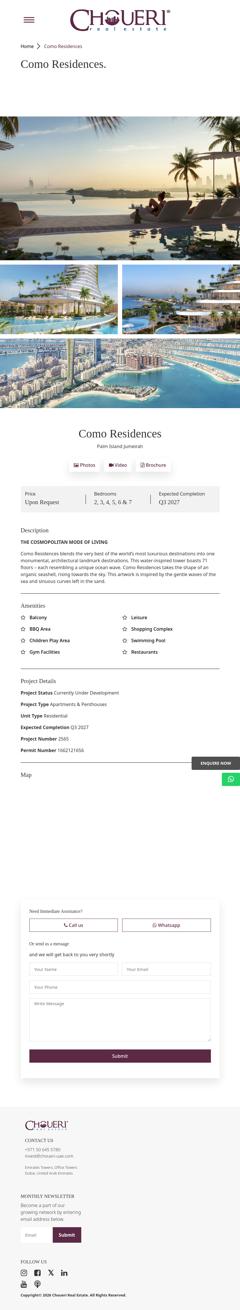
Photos (84, 465)
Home (27, 46)
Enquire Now (216, 763)
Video (118, 465)
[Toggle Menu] (28, 20)
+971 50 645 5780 (43, 1149)
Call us (73, 925)
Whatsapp (166, 925)
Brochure (153, 465)
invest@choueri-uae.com (49, 1156)
